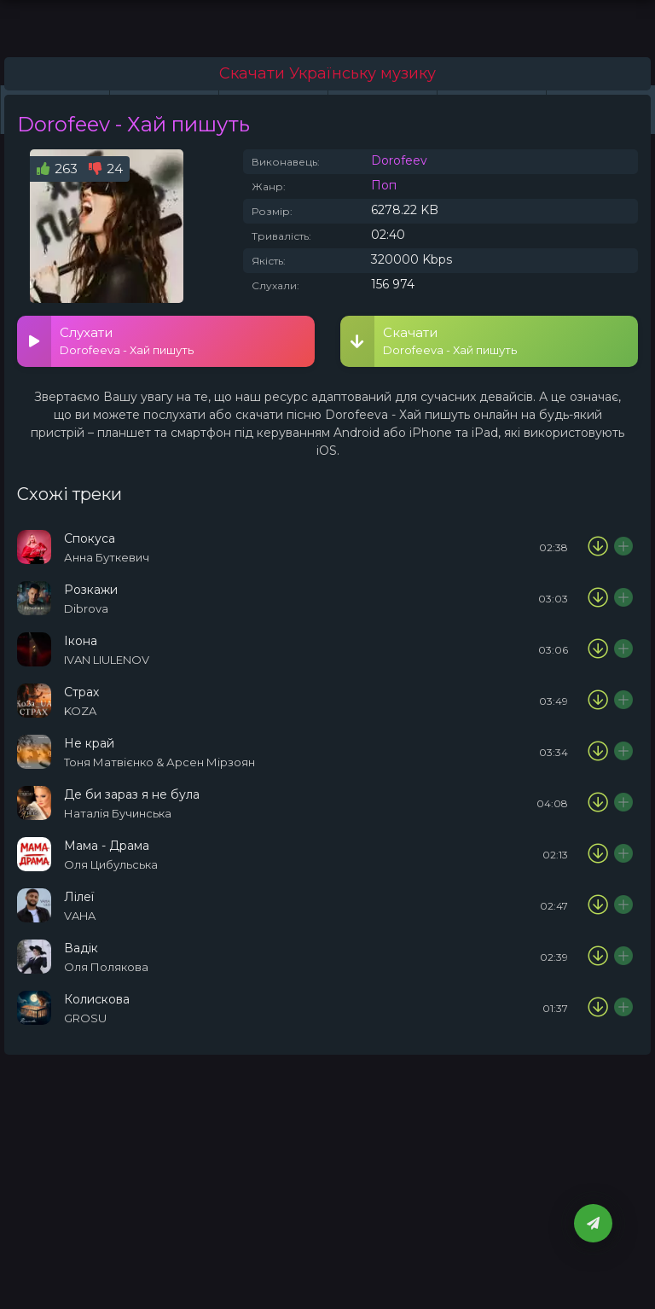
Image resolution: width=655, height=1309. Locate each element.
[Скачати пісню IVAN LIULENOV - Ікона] (598, 649)
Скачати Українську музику (327, 73)
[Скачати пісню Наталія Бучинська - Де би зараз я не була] (598, 803)
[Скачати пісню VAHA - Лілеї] (598, 905)
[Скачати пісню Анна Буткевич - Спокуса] (598, 547)
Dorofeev (399, 160)
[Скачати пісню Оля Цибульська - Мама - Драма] (598, 854)
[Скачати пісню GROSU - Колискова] (598, 1008)
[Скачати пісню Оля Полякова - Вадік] (598, 956)
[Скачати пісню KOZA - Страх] (598, 700)
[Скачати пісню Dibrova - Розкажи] (598, 598)
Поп (384, 185)
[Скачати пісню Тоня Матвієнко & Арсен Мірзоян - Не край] (598, 752)
